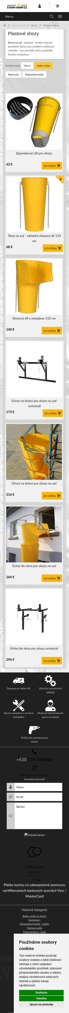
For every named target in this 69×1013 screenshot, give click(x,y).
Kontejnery (34, 919)
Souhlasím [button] (41, 992)
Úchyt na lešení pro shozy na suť (34, 483)
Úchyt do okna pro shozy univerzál (34, 648)
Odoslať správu (34, 834)
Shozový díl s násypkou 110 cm (34, 318)
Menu (9, 16)
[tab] (34, 33)
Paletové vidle (34, 927)
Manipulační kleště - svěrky (34, 923)
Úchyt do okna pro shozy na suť (34, 566)
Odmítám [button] (41, 998)
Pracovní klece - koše (34, 931)
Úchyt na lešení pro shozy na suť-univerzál (35, 403)
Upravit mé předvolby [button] (41, 1004)
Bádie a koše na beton (35, 916)
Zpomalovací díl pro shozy (34, 153)
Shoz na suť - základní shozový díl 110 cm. (34, 238)
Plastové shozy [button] (23, 33)
